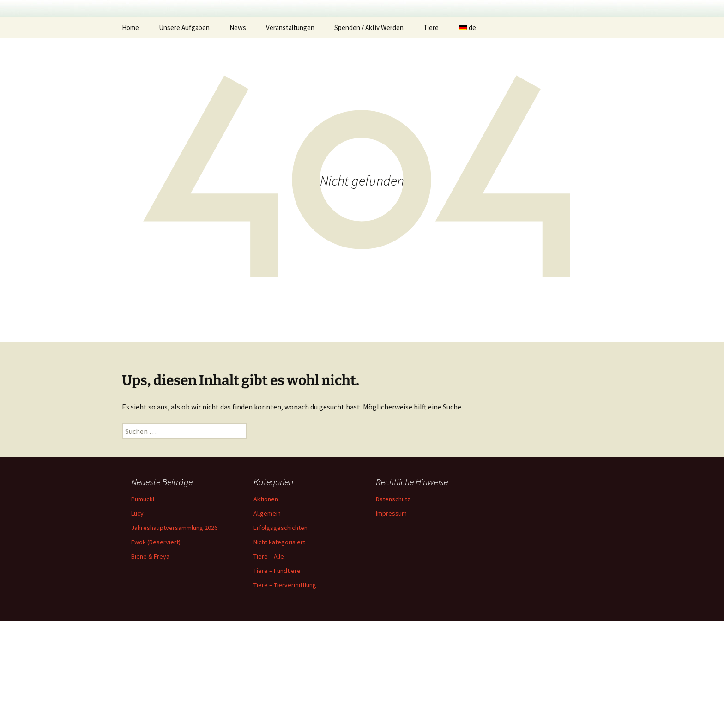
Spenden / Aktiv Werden (369, 116)
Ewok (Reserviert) (156, 631)
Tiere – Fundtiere (277, 660)
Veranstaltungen (290, 116)
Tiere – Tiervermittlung (284, 674)
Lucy (137, 602)
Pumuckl (142, 588)
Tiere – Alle (268, 645)
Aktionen (265, 588)
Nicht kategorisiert (279, 631)
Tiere (431, 116)
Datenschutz (393, 588)
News (237, 116)
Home (130, 116)
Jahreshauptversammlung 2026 (174, 617)
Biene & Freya (150, 645)
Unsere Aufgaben (184, 116)
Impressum (391, 602)
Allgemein (267, 602)
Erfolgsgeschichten (280, 617)
